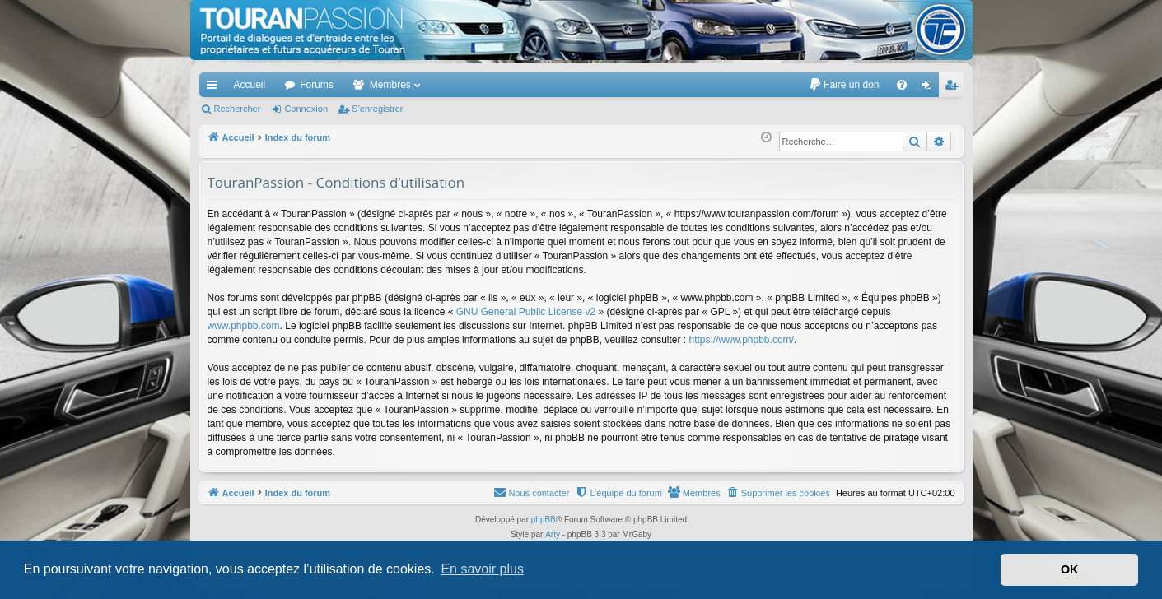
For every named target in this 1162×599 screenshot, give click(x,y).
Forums (317, 85)
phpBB (543, 519)
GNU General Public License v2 (525, 312)
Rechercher (237, 109)
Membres (390, 85)
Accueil (250, 85)
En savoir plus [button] (482, 569)
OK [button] (1070, 569)
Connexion (306, 109)
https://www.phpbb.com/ (740, 340)
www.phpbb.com (244, 326)
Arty (552, 534)
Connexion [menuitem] (929, 88)
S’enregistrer (377, 109)
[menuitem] (844, 84)
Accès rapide (215, 88)
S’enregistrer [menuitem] (954, 88)
